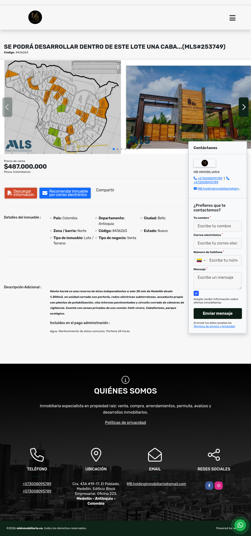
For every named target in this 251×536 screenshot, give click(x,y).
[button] (114, 149)
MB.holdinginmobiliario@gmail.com (223, 188)
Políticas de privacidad (125, 422)
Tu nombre (202, 218)
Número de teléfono (209, 252)
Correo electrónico (208, 235)
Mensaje (200, 269)
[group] (62, 107)
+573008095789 (210, 178)
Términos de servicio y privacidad (214, 326)
